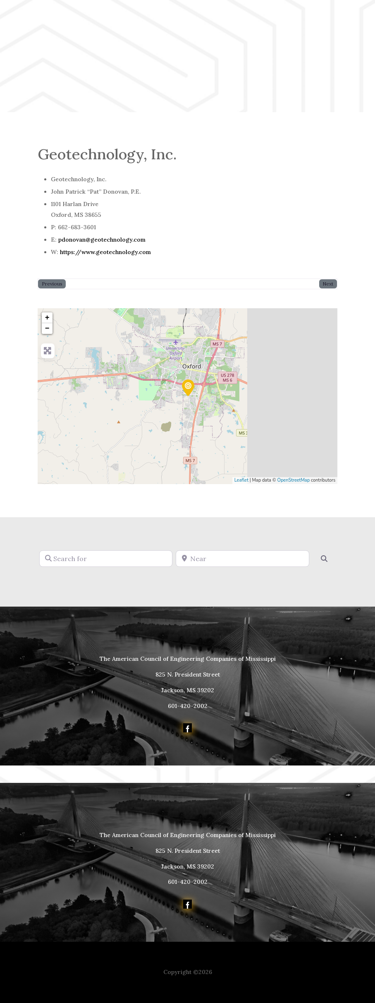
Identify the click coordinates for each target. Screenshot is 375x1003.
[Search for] (106, 558)
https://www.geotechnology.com (105, 252)
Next (327, 284)
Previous (52, 284)
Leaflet (241, 480)
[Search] (324, 558)
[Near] (242, 558)
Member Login (59, 82)
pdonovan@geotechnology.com (102, 239)
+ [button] (47, 318)
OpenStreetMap (293, 480)
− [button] (47, 329)
